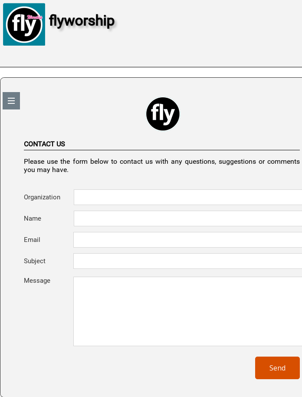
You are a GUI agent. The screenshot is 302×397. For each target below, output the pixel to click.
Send (277, 368)
